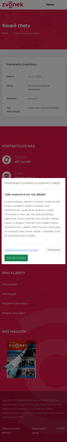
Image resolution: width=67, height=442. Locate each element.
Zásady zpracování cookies (21, 249)
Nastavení (54, 249)
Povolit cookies (16, 258)
